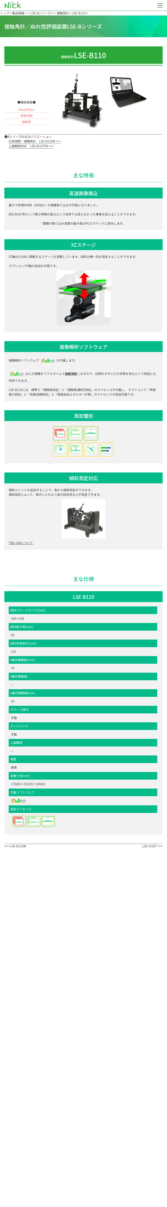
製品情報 (18, 13)
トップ (4, 13)
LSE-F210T (149, 846)
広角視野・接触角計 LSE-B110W (32, 141)
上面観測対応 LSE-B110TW (28, 146)
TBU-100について (21, 543)
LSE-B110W (18, 846)
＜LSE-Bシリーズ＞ (40, 13)
